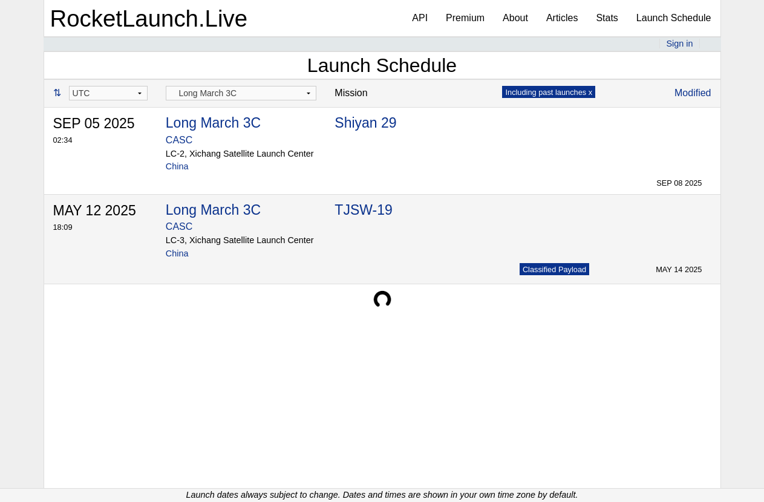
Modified (692, 93)
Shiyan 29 (365, 123)
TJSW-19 (363, 210)
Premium (465, 18)
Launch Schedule (673, 18)
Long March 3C (213, 123)
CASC (179, 140)
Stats (607, 18)
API (420, 18)
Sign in (679, 43)
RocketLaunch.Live (149, 18)
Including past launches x (548, 92)
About (515, 18)
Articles (562, 18)
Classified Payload (554, 269)
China (177, 166)
